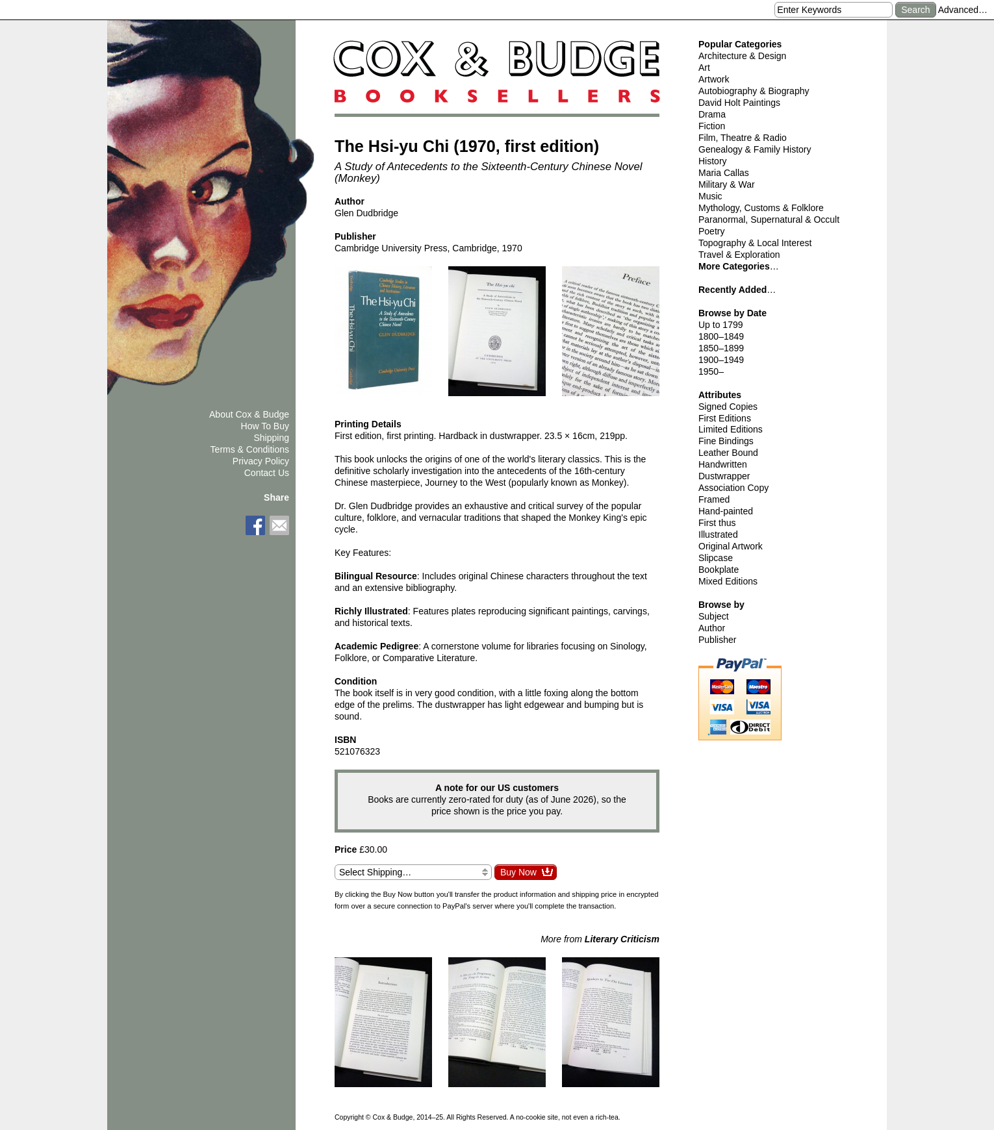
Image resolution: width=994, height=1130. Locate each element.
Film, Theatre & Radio (742, 137)
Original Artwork (730, 546)
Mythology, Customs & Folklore (761, 208)
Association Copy (733, 488)
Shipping (272, 438)
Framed (714, 499)
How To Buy (265, 426)
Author (711, 628)
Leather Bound (728, 452)
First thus (717, 523)
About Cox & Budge (249, 414)
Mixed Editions (728, 581)
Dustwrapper (724, 476)
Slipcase (715, 558)
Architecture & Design (742, 56)
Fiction (711, 126)
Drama (712, 114)
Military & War (726, 184)
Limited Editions (730, 429)
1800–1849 (721, 336)
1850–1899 (721, 348)
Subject (713, 616)
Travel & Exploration (739, 254)
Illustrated (718, 534)
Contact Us (266, 473)
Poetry (711, 231)
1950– (711, 371)
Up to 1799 (720, 325)
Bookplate (718, 569)
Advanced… (963, 10)
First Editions (724, 418)
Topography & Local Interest (754, 243)
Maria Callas (723, 173)
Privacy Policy (261, 461)
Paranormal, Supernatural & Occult (768, 219)
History (712, 161)
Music (710, 196)
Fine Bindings (726, 441)
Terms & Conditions (249, 449)
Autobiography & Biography (753, 91)
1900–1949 (721, 360)
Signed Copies (728, 406)
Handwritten (722, 464)
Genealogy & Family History (754, 149)
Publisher (717, 639)
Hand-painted (725, 511)
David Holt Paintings (739, 102)
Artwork (713, 79)
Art (704, 67)
